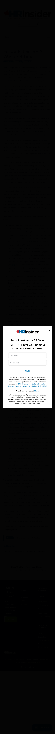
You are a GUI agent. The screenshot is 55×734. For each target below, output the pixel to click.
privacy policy (35, 399)
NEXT (27, 371)
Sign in (36, 391)
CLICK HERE (39, 379)
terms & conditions (25, 401)
